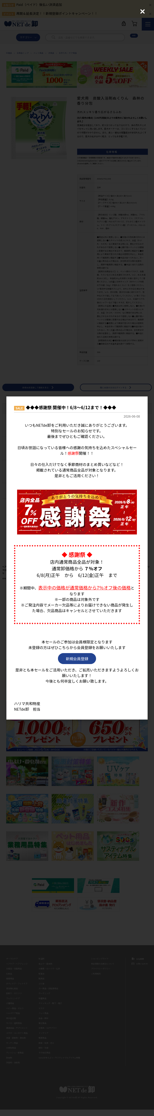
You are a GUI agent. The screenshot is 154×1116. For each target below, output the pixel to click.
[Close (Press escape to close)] (142, 11)
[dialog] (77, 558)
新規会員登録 (76, 660)
